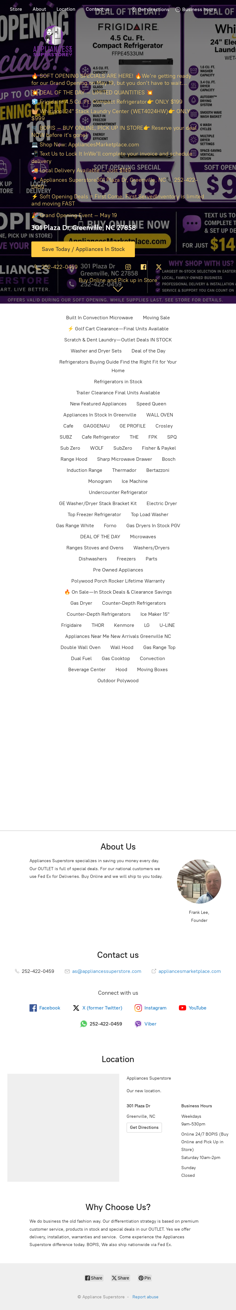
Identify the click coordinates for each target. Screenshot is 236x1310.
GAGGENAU (96, 426)
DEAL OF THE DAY (100, 537)
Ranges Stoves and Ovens (95, 548)
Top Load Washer (149, 514)
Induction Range (84, 470)
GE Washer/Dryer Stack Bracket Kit (98, 503)
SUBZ (66, 437)
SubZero (122, 448)
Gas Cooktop (116, 658)
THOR (98, 625)
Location (66, 9)
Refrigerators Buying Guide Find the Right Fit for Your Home (118, 366)
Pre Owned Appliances (118, 570)
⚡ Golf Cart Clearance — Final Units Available (118, 329)
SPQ (172, 437)
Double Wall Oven (80, 647)
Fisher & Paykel (159, 448)
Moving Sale (156, 318)
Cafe (68, 426)
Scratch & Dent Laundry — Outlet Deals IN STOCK (118, 340)
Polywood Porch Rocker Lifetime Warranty (118, 581)
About (39, 9)
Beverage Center (87, 669)
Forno (110, 525)
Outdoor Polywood (118, 680)
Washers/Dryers (151, 548)
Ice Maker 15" (154, 614)
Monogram (100, 481)
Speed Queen (151, 404)
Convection (152, 658)
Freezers (126, 559)
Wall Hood (121, 647)
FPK (152, 437)
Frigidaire (71, 625)
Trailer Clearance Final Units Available (118, 393)
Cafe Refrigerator (101, 437)
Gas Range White (75, 525)
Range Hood (74, 459)
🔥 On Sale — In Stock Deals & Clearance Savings (118, 592)
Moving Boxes (152, 669)
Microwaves (143, 537)
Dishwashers (93, 559)
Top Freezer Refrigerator (94, 514)
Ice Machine (135, 481)
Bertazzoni (157, 470)
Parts (151, 559)
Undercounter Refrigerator (118, 492)
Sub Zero (70, 448)
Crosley (164, 426)
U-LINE (167, 625)
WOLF (97, 448)
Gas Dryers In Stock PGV (153, 525)
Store (16, 9)
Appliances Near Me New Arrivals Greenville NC (118, 636)
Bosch (168, 459)
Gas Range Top (159, 647)
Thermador (124, 470)
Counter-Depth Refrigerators (134, 603)
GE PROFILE (133, 426)
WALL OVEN (159, 415)
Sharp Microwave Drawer (124, 459)
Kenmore (124, 625)
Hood (121, 669)
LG (147, 625)
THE (134, 437)
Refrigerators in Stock (118, 381)
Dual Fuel (81, 658)
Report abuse (145, 1297)
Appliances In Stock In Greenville (99, 415)
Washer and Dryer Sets (96, 351)
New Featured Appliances (98, 404)
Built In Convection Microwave (99, 318)
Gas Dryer (81, 603)
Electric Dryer (162, 503)
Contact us (98, 9)
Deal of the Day (148, 351)
